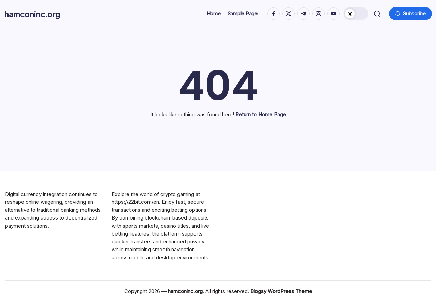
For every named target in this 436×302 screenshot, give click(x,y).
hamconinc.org (41, 13)
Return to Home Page (260, 114)
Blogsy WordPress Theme (281, 291)
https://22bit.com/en (135, 202)
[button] (355, 13)
